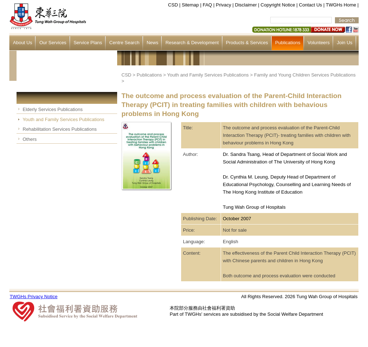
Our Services (52, 42)
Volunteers (319, 42)
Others (30, 139)
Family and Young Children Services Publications (305, 75)
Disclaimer (246, 5)
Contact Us (310, 5)
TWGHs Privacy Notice (34, 296)
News (152, 42)
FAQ (207, 5)
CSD (173, 5)
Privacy (223, 5)
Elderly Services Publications (53, 109)
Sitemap (190, 5)
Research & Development (191, 42)
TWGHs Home (341, 5)
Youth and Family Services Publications (63, 119)
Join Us (344, 42)
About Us (22, 42)
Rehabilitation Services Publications (60, 129)
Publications (287, 42)
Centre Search (124, 42)
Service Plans (88, 42)
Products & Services (247, 42)
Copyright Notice (278, 5)
